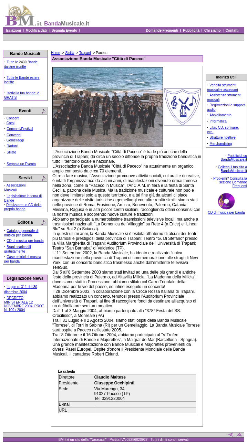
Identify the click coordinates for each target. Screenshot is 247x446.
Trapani (85, 53)
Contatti (232, 30)
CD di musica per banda (25, 241)
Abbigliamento (220, 115)
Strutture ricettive (222, 137)
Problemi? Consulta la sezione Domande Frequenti (230, 182)
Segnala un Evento (21, 164)
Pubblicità (191, 30)
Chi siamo (212, 30)
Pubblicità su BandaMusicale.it (234, 157)
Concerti (13, 118)
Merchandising (220, 144)
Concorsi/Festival (20, 129)
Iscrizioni (13, 30)
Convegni (14, 135)
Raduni (12, 146)
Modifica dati (36, 30)
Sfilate (11, 152)
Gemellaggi (15, 140)
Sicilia (69, 53)
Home (55, 53)
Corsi (10, 123)
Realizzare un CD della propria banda (22, 207)
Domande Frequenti (162, 30)
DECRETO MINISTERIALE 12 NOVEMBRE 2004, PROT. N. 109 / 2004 (24, 304)
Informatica (217, 121)
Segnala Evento (64, 30)
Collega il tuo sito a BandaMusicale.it (232, 169)
